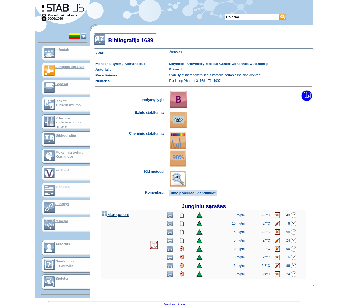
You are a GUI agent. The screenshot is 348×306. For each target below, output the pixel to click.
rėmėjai (61, 221)
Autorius (62, 244)
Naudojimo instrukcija (64, 263)
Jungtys (62, 204)
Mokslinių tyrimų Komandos (69, 154)
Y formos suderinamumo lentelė (68, 122)
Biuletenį (62, 278)
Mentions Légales (174, 304)
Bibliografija (65, 135)
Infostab (62, 50)
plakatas (62, 187)
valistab (62, 170)
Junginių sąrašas (69, 67)
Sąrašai (61, 84)
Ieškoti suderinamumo (68, 103)
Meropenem (115, 214)
